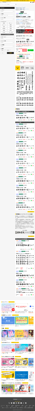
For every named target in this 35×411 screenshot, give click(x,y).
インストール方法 (31, 68)
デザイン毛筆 (23, 7)
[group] (8, 308)
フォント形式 (3, 17)
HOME (16, 7)
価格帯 (2, 48)
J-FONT (31, 288)
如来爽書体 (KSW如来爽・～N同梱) (21, 143)
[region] (25, 42)
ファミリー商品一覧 (30, 211)
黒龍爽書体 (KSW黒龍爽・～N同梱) (21, 115)
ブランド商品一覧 (31, 236)
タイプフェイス (19, 7)
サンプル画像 (17, 68)
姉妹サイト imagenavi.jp (13, 407)
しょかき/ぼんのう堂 (18, 241)
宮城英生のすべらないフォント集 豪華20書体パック (23, 253)
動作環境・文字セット (22, 68)
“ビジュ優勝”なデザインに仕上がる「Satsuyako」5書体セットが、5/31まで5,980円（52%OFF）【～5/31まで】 (17, 0)
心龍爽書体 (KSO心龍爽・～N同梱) (21, 152)
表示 (27, 39)
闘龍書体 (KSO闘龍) (19, 273)
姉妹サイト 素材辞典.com (20, 407)
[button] (33, 308)
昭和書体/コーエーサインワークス (20, 114)
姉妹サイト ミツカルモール (5, 407)
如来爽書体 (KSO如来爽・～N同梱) (21, 126)
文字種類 (2, 44)
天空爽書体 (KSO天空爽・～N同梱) (21, 178)
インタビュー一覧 (17, 356)
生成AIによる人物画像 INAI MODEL (28, 407)
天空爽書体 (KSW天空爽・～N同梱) (21, 196)
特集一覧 (6, 328)
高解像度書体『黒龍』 (19, 19)
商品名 (2, 13)
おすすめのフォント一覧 (15, 342)
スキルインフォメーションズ (19, 252)
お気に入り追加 (24, 50)
